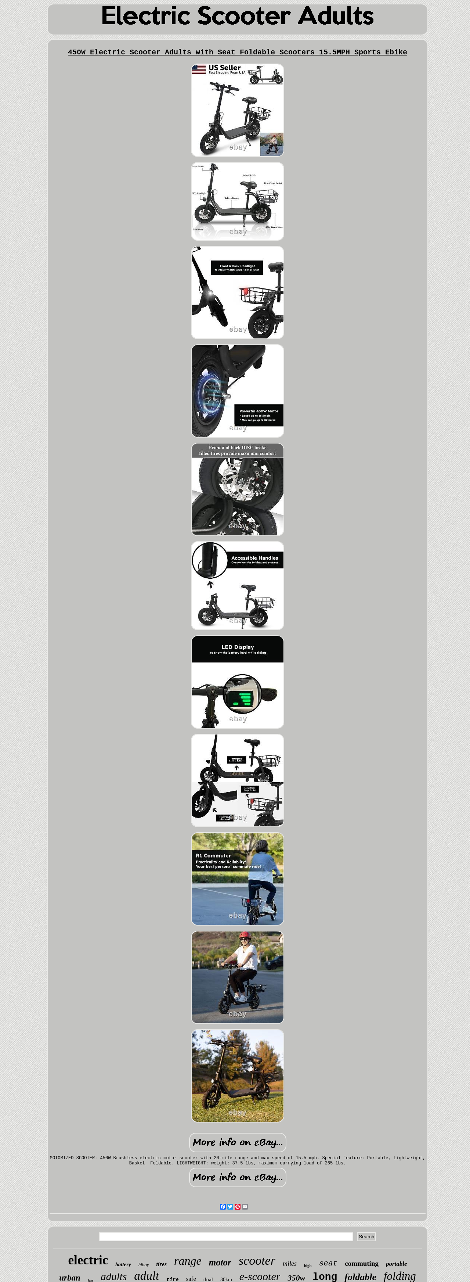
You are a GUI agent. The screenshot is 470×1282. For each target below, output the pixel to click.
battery (123, 1264)
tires (161, 1264)
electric (88, 1260)
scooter (257, 1260)
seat (328, 1263)
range (188, 1260)
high (308, 1265)
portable (396, 1263)
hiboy (143, 1264)
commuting (362, 1263)
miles (290, 1263)
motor (220, 1262)
